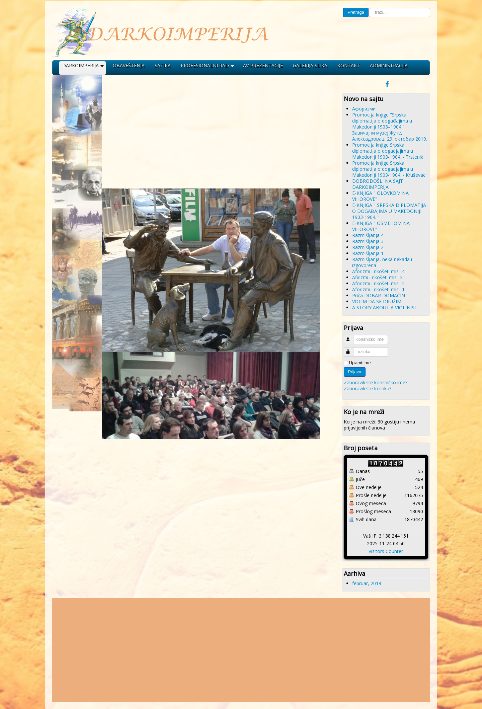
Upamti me (360, 363)
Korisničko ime (351, 336)
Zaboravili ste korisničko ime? (375, 382)
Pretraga (355, 12)
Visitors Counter (386, 551)
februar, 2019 (366, 583)
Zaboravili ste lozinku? (367, 388)
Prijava (355, 371)
